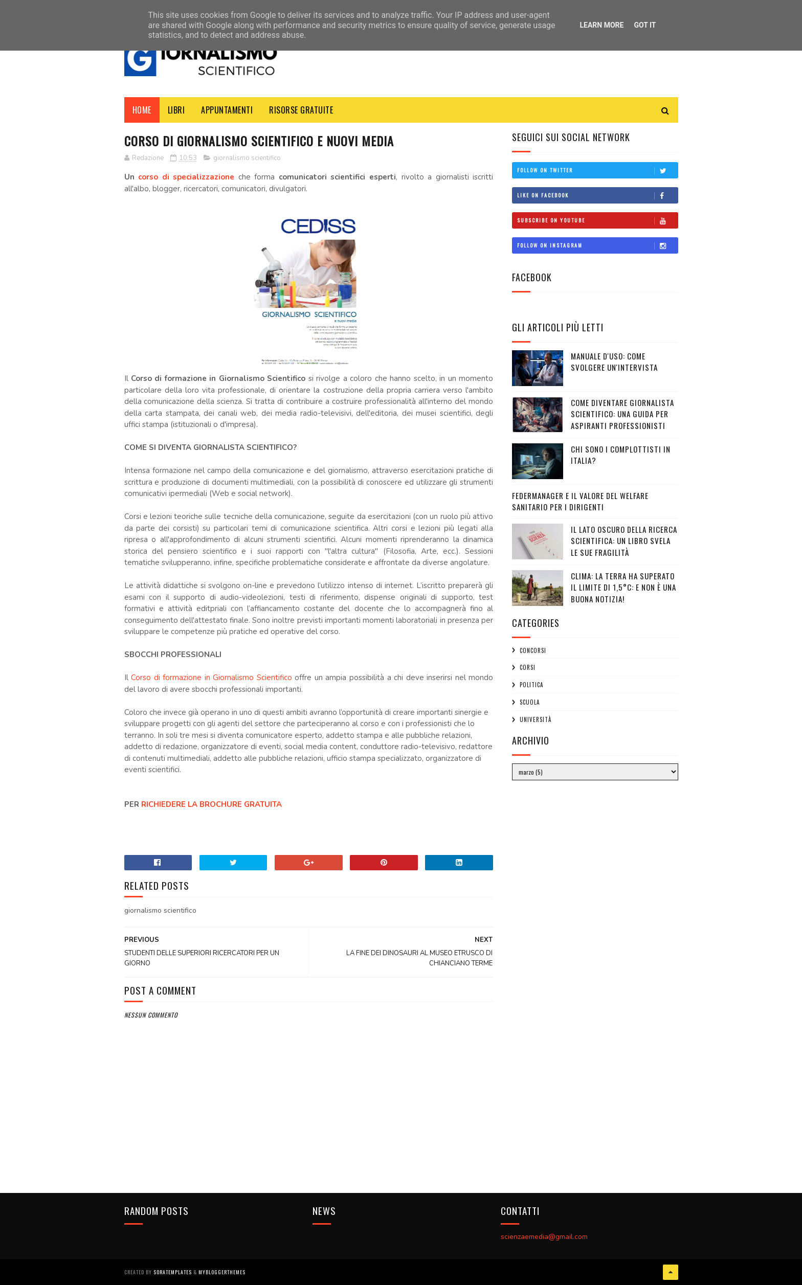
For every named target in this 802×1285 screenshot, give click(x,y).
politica (531, 685)
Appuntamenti (227, 110)
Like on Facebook (597, 195)
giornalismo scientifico (247, 158)
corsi (528, 667)
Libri (176, 110)
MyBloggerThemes (222, 1272)
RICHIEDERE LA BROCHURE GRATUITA (212, 804)
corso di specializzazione (186, 177)
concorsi (533, 650)
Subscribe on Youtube (597, 220)
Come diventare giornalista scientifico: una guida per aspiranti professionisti (622, 414)
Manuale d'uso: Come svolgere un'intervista (614, 361)
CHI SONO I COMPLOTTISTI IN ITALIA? (621, 454)
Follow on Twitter (597, 170)
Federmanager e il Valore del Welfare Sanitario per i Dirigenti (580, 501)
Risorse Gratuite (301, 110)
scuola (530, 702)
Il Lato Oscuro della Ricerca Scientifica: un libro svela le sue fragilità (624, 541)
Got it (645, 25)
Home (141, 110)
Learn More (601, 25)
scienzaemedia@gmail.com (544, 1237)
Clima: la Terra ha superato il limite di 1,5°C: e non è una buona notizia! (623, 587)
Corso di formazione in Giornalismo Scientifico (211, 677)
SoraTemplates (172, 1272)
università (535, 719)
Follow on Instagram (597, 245)
